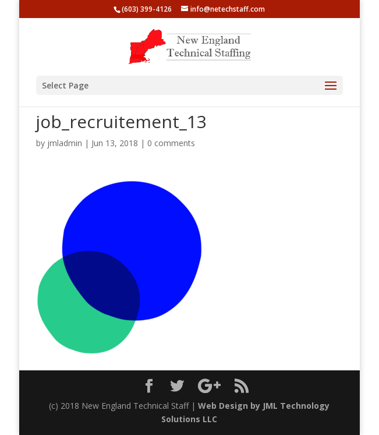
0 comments (171, 142)
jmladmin (64, 142)
